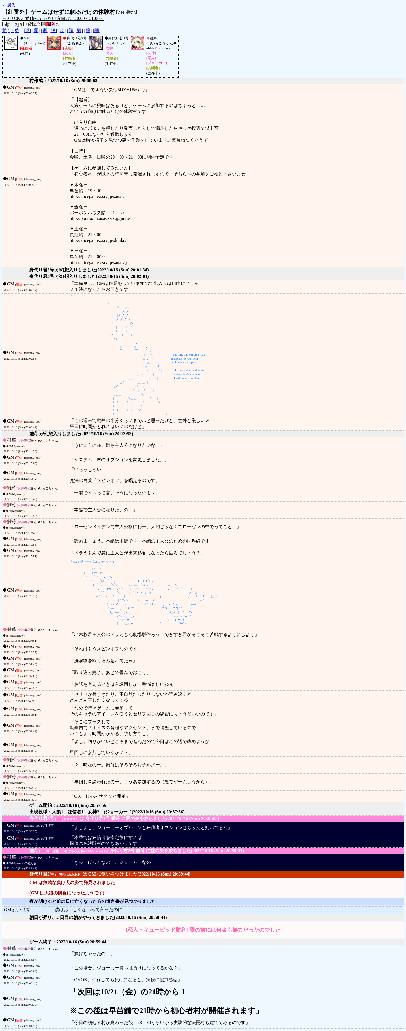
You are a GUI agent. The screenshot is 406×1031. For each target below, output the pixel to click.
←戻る (9, 5)
